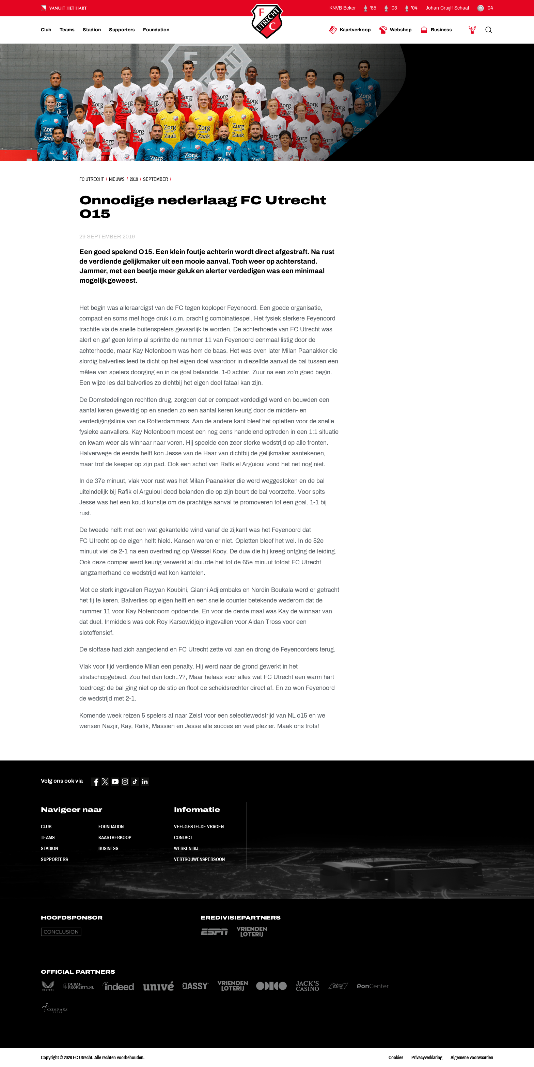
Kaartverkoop (114, 837)
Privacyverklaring (426, 1057)
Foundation (111, 826)
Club (46, 826)
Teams (48, 837)
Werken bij (186, 848)
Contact (183, 837)
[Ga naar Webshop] (395, 30)
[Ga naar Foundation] (156, 30)
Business (108, 848)
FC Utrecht (91, 179)
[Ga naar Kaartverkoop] (350, 30)
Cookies (396, 1057)
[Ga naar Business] (436, 30)
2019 (134, 179)
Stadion (49, 848)
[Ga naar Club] (46, 30)
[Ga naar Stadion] (92, 30)
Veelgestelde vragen (199, 826)
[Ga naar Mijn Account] (472, 30)
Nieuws (117, 179)
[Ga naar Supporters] (122, 30)
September (155, 179)
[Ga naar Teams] (67, 30)
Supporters (54, 859)
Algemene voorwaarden (472, 1057)
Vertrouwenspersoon (199, 859)
